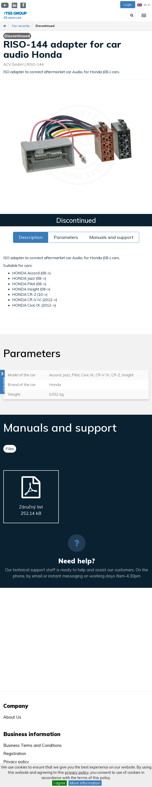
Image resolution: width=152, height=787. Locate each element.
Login (128, 5)
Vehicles (14, 17)
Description (31, 237)
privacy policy (77, 772)
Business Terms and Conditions (32, 745)
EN (143, 5)
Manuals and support (111, 237)
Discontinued (45, 26)
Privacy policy (16, 761)
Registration (14, 753)
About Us (12, 717)
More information (85, 783)
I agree (59, 783)
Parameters (66, 237)
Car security (21, 26)
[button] (2, 382)
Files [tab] (10, 448)
